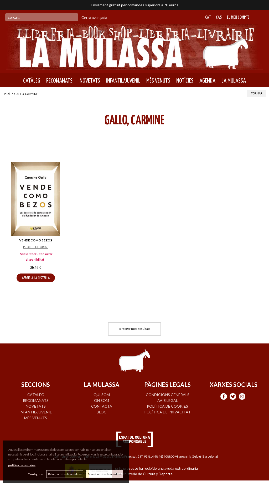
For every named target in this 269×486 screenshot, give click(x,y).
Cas (219, 17)
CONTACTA (101, 406)
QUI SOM (102, 394)
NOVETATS (89, 81)
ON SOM (101, 400)
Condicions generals (167, 394)
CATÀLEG (31, 81)
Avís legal (167, 400)
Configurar (36, 474)
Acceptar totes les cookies (104, 473)
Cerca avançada (94, 17)
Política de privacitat (167, 412)
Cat (208, 17)
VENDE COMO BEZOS (35, 240)
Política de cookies (167, 406)
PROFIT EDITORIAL (35, 247)
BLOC (101, 412)
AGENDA (207, 81)
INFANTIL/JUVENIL (123, 81)
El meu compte (238, 17)
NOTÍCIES (184, 81)
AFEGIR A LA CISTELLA (36, 278)
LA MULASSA (233, 81)
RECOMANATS (59, 81)
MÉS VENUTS (158, 81)
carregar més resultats (134, 329)
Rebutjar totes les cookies (64, 473)
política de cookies (21, 465)
